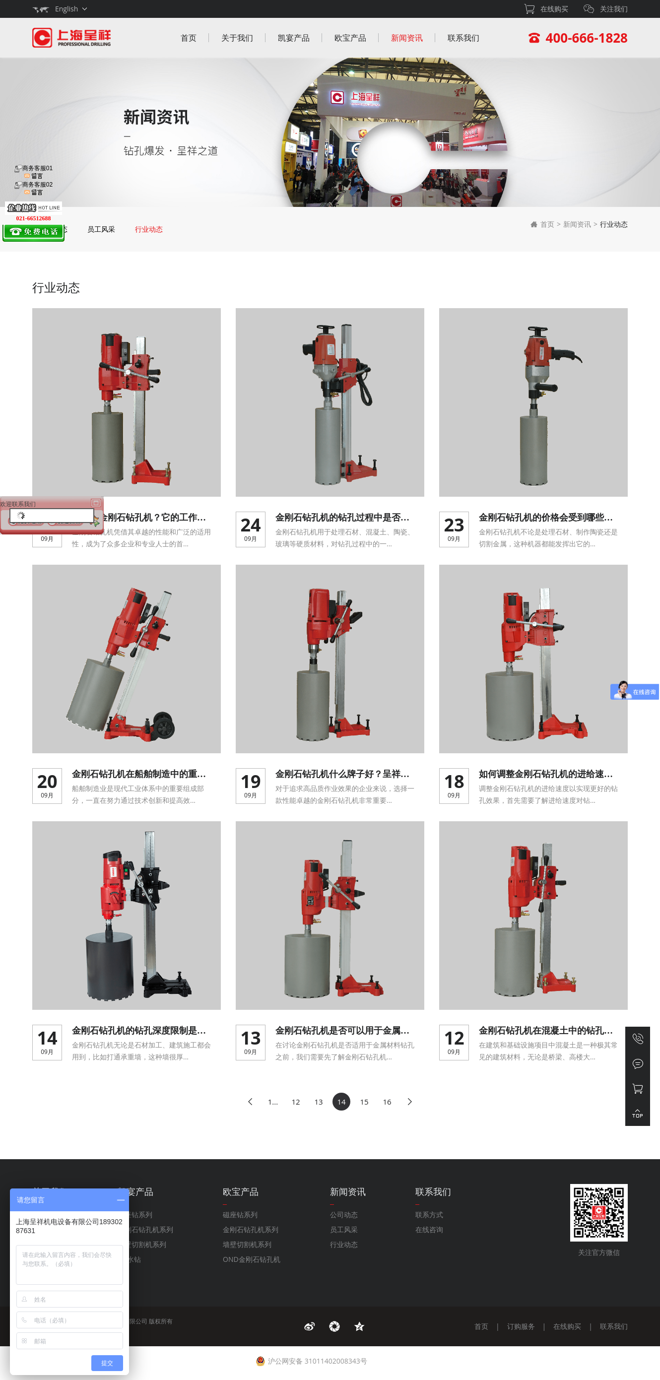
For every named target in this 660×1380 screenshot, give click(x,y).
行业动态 (149, 229)
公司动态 (344, 1214)
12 (295, 1102)
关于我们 (237, 37)
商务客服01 (33, 172)
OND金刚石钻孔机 (251, 1259)
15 (364, 1102)
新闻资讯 (407, 37)
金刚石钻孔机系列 (145, 1229)
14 (341, 1102)
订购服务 (521, 1326)
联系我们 (463, 37)
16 (387, 1102)
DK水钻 (129, 1259)
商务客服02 (33, 188)
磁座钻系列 (135, 1214)
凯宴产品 (294, 37)
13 (318, 1102)
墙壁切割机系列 (142, 1244)
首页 (189, 37)
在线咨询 (429, 1229)
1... (273, 1102)
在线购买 (567, 1326)
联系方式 (429, 1214)
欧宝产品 (350, 37)
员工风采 (101, 229)
